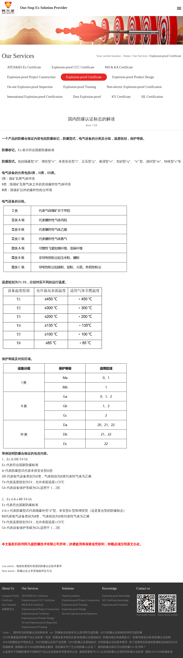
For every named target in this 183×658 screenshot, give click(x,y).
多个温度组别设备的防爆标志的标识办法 (153, 642)
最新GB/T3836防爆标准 (159, 651)
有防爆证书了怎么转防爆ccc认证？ (75, 647)
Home (126, 55)
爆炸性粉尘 (38, 190)
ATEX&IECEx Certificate (24, 67)
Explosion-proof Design (74, 609)
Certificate (7, 600)
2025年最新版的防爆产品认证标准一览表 (27, 637)
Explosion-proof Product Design (133, 77)
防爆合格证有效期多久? (117, 637)
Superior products (71, 595)
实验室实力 (8, 609)
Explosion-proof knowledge (116, 595)
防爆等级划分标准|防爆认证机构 (152, 637)
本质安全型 (39, 470)
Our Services (140, 55)
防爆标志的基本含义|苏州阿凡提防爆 (76, 632)
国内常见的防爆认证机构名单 (30, 632)
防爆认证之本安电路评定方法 (34, 571)
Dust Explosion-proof (87, 96)
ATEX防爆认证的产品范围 (50, 642)
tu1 (51, 632)
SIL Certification (152, 96)
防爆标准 (48, 150)
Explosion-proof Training (79, 87)
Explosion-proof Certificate (83, 77)
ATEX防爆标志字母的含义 (18, 642)
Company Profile (10, 595)
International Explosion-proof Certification (34, 96)
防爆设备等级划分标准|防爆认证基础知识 (77, 637)
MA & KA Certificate (119, 67)
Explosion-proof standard (115, 604)
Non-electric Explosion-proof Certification (134, 87)
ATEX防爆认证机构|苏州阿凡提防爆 (121, 632)
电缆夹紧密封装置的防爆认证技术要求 (39, 566)
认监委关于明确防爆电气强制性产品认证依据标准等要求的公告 (40, 651)
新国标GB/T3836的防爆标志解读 (34, 647)
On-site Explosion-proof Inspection (30, 87)
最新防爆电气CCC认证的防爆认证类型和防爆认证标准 (111, 651)
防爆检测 (8, 647)
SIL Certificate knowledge (115, 600)
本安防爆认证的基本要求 (112, 642)
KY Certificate (121, 96)
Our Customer (9, 604)
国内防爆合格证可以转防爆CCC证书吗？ (122, 647)
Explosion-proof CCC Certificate (73, 67)
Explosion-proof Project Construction (31, 77)
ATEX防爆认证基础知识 (82, 642)
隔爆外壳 (41, 510)
